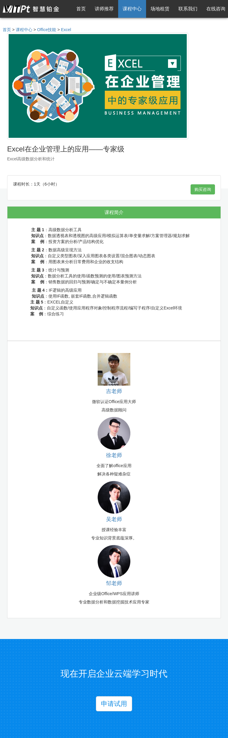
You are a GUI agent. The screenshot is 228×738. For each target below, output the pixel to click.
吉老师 (114, 391)
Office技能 (46, 29)
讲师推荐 (104, 8)
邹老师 (114, 583)
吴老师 (114, 519)
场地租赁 (160, 8)
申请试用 (114, 703)
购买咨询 (202, 189)
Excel (66, 29)
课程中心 (132, 8)
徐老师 (114, 455)
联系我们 (187, 8)
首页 (81, 8)
